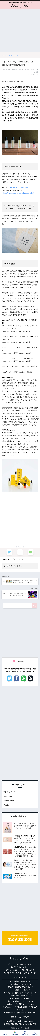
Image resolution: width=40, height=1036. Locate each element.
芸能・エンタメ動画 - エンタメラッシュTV (20, 1013)
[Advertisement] (20, 30)
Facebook (16, 682)
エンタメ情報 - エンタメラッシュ (21, 984)
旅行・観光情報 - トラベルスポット (20, 1001)
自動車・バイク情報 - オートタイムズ (20, 1004)
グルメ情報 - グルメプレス (20, 981)
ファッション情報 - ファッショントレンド (21, 993)
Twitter (10, 682)
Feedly (23, 682)
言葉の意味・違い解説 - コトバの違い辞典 (21, 1024)
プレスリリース (17, 559)
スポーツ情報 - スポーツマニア (21, 996)
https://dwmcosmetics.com (18, 187)
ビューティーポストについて (21, 964)
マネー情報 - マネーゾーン (20, 998)
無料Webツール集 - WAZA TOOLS (21, 1021)
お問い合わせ (29, 970)
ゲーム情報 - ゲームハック (20, 990)
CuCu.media (9, 801)
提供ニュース (8, 796)
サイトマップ (31, 973)
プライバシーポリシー (21, 967)
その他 (6, 805)
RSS (30, 682)
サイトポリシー (13, 970)
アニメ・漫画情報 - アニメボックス (20, 987)
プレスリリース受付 (14, 973)
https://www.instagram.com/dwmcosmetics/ (18, 193)
